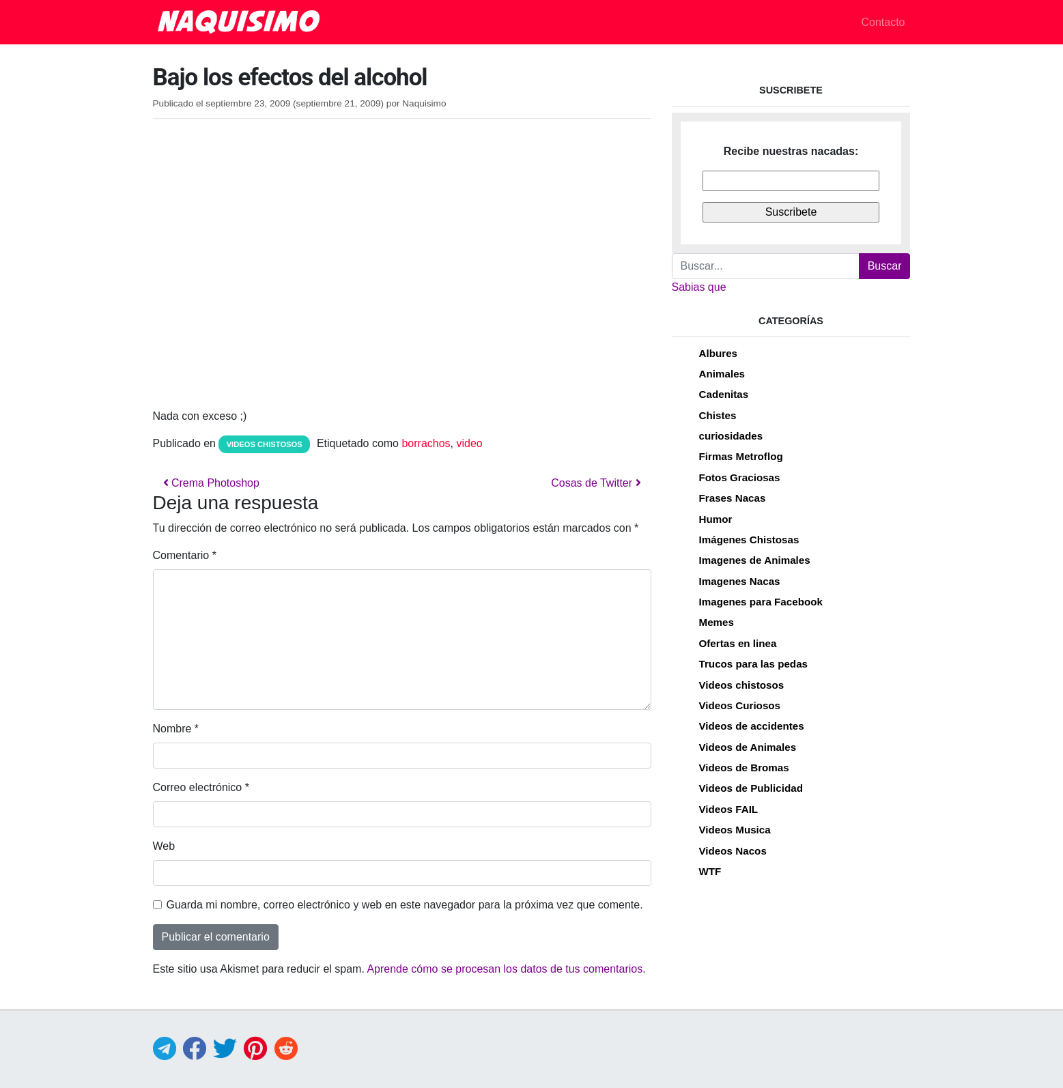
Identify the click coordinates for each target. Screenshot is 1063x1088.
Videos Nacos (733, 851)
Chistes (718, 415)
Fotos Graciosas (739, 477)
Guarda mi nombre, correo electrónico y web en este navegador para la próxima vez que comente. (405, 905)
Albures (718, 353)
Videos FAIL (729, 809)
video (470, 443)
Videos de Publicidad (751, 788)
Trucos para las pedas (753, 664)
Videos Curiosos (740, 705)
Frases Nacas (732, 498)
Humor (716, 519)
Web (164, 846)
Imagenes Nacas (739, 581)
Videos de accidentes (751, 726)
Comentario (184, 555)
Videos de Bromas (744, 767)
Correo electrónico (201, 787)
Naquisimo (424, 103)
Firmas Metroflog (741, 456)
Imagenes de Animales (754, 560)
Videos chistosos (264, 444)
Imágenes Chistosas (749, 539)
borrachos (425, 443)
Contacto (883, 22)
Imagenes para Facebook (761, 601)
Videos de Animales (748, 747)
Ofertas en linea (738, 643)
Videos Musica (735, 829)
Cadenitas (724, 394)
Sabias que (699, 287)
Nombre (176, 728)
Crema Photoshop (211, 483)
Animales (722, 374)
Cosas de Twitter (595, 483)
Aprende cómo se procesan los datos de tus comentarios (504, 969)
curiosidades (731, 436)
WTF (710, 871)
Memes (717, 622)
